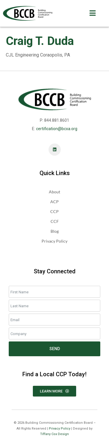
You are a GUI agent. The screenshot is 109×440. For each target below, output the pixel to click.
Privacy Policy (59, 428)
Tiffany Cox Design (54, 434)
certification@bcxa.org (56, 128)
